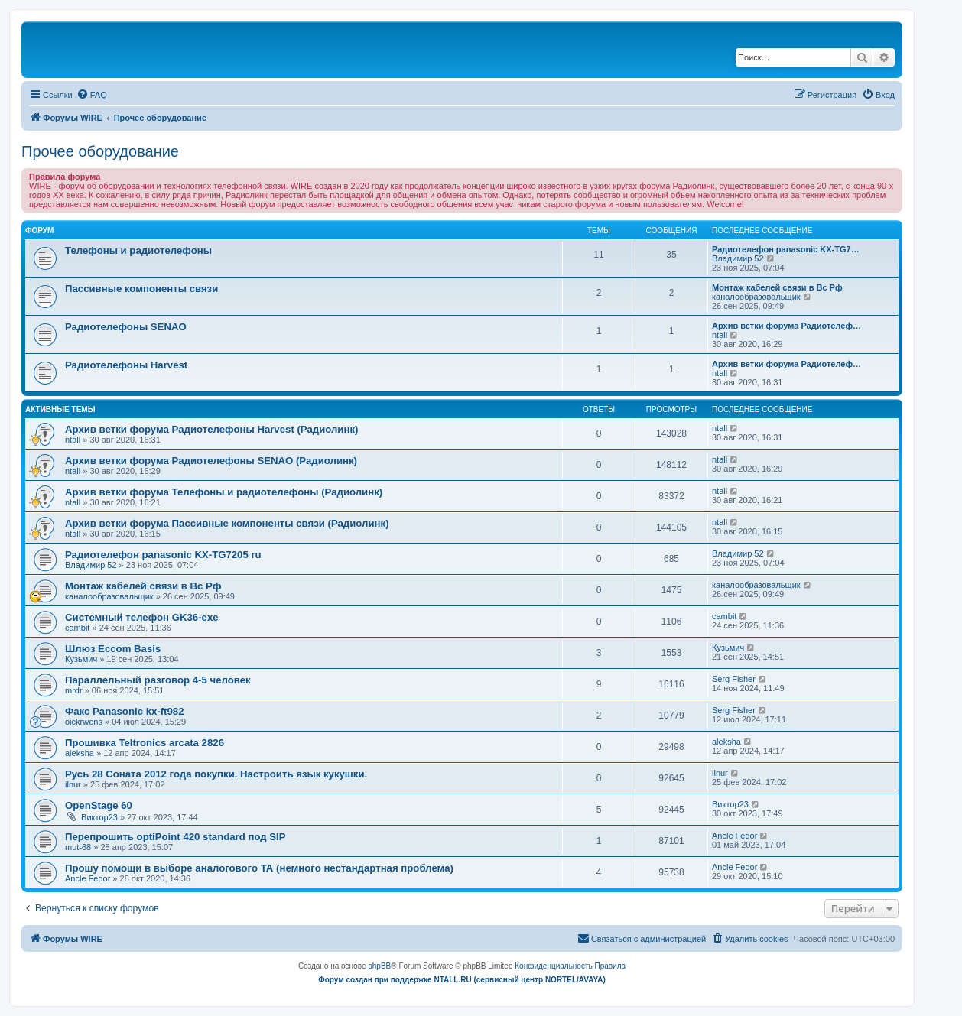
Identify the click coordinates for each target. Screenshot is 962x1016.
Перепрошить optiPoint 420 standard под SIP (175, 836)
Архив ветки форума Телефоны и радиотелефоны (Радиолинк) (223, 492)
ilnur (73, 784)
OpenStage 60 (98, 805)
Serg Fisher (734, 678)
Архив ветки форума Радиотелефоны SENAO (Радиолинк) (211, 460)
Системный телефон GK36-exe (142, 617)
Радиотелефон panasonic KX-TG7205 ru (163, 554)
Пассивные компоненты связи (141, 288)
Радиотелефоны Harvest (126, 365)
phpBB (379, 966)
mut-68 (78, 847)
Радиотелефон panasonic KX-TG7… (786, 249)
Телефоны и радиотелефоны (138, 250)
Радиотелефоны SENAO (126, 327)
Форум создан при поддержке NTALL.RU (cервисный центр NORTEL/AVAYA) (462, 979)
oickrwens (83, 721)
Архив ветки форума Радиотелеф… (786, 325)
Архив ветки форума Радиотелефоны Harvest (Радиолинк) (211, 429)
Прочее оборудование (100, 151)
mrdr (74, 690)
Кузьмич (81, 659)
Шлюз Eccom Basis (113, 648)
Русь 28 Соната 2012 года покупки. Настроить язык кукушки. (216, 774)
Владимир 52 (738, 258)
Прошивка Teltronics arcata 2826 (144, 742)
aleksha (79, 753)
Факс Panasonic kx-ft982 (124, 711)
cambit (77, 627)
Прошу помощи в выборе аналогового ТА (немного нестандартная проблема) (259, 868)
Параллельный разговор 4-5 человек (158, 680)
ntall (719, 334)
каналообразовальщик (756, 296)
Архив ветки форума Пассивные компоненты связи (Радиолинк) (227, 523)
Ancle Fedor (734, 835)
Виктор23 (99, 817)
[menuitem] (91, 95)
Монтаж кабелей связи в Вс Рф (777, 287)
